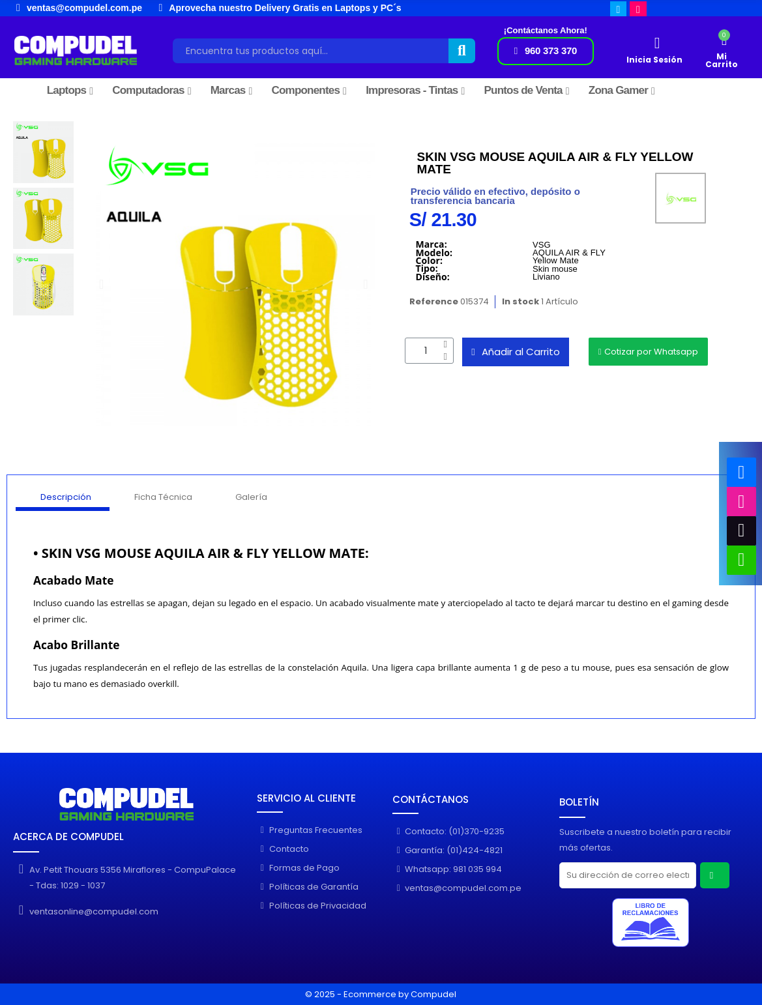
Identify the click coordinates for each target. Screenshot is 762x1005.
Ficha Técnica (163, 497)
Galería (251, 497)
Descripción (65, 497)
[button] (545, 51)
